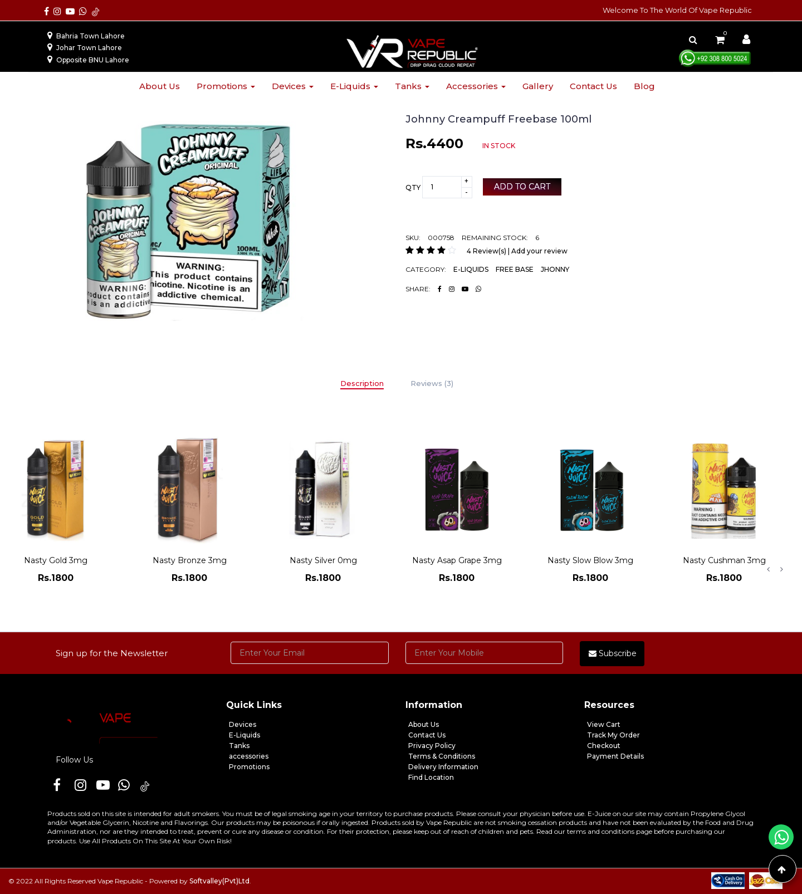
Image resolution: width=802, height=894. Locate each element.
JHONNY (555, 269)
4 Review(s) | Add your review (517, 251)
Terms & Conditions (441, 756)
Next (781, 569)
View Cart (603, 724)
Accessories (476, 86)
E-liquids (354, 86)
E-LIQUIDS (470, 269)
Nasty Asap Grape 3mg (457, 560)
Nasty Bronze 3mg (190, 560)
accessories (248, 756)
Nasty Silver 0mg (323, 560)
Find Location (431, 777)
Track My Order (613, 735)
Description (362, 383)
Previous (768, 569)
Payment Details (615, 756)
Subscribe (613, 653)
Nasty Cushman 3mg (724, 560)
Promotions (226, 86)
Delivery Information (443, 767)
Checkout (603, 745)
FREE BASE (515, 269)
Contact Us (427, 735)
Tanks (412, 86)
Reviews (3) (431, 383)
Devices (293, 86)
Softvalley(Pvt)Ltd (219, 881)
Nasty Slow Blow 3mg (590, 560)
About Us (423, 724)
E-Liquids (244, 735)
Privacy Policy (432, 745)
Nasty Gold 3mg (55, 560)
